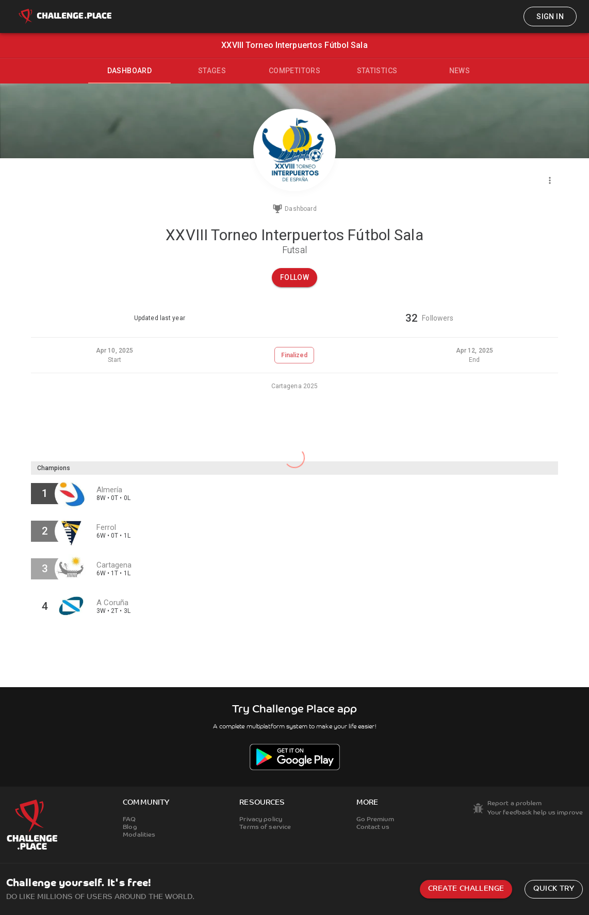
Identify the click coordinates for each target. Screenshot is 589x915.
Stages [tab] (212, 70)
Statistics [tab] (377, 70)
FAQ (129, 820)
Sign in (550, 16)
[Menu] (550, 180)
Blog (130, 827)
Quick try (553, 889)
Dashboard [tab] (129, 70)
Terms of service (265, 827)
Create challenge (466, 889)
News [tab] (459, 70)
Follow (294, 277)
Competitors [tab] (294, 70)
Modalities (139, 835)
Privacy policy (260, 820)
